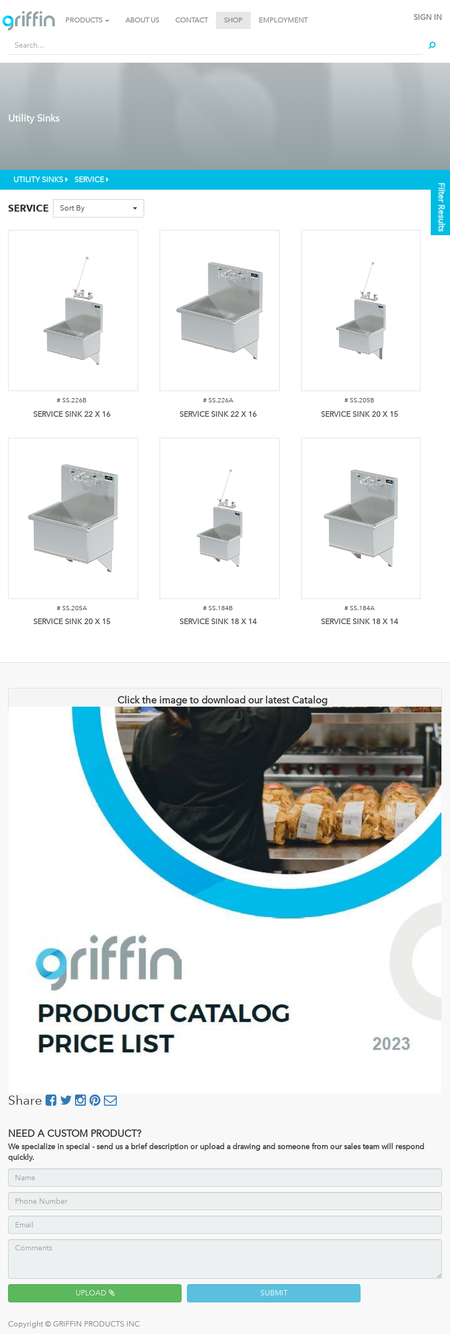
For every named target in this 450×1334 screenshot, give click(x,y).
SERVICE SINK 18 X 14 (218, 621)
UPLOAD (95, 1293)
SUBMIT (274, 1293)
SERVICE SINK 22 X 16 (71, 414)
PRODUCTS (87, 20)
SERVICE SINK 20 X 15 (359, 414)
